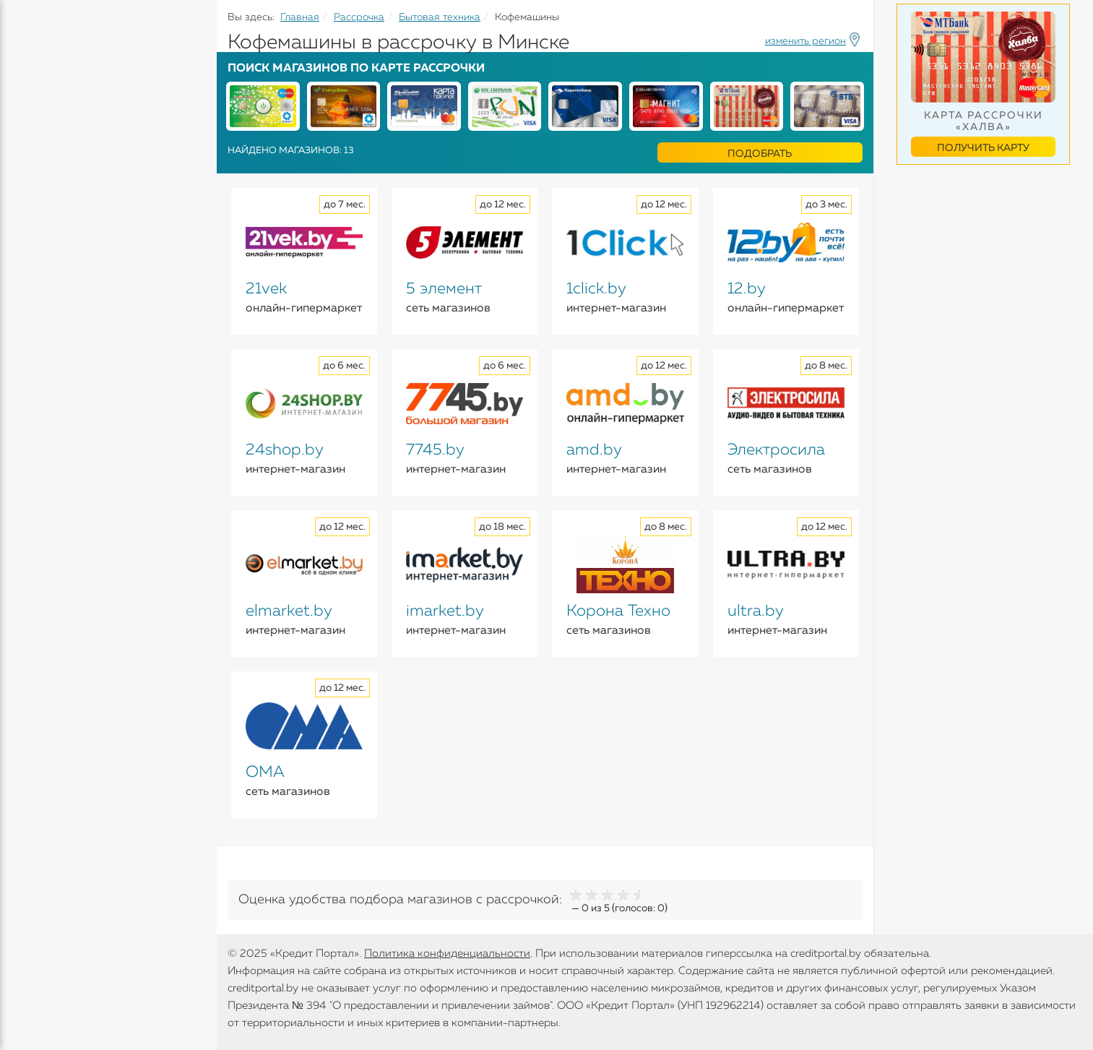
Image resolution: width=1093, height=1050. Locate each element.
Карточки (38, 188)
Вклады (33, 160)
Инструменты (50, 272)
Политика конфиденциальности (447, 953)
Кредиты (36, 108)
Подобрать (759, 154)
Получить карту (983, 148)
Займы (31, 216)
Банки (29, 244)
